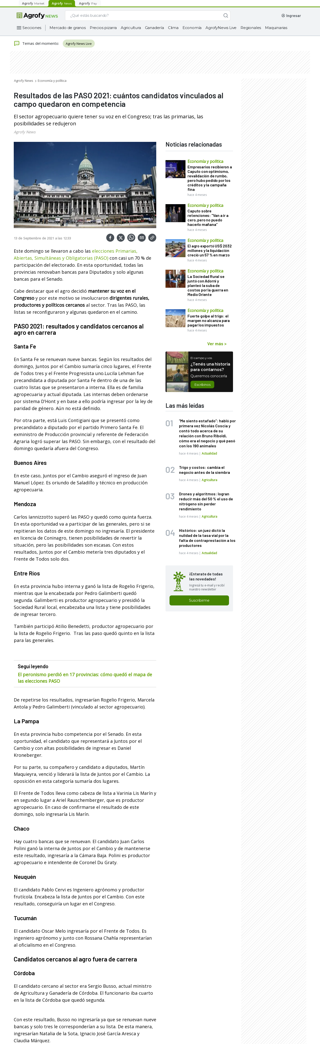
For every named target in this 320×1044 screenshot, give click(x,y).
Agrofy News (23, 81)
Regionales (250, 27)
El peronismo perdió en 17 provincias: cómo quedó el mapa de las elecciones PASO (85, 677)
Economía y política (52, 81)
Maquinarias (276, 27)
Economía (192, 27)
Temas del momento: (36, 44)
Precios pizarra (103, 27)
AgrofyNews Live (221, 27)
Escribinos (202, 385)
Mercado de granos (68, 27)
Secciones (31, 27)
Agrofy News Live (79, 43)
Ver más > (216, 343)
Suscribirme (199, 600)
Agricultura (131, 27)
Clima (173, 27)
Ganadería (154, 27)
